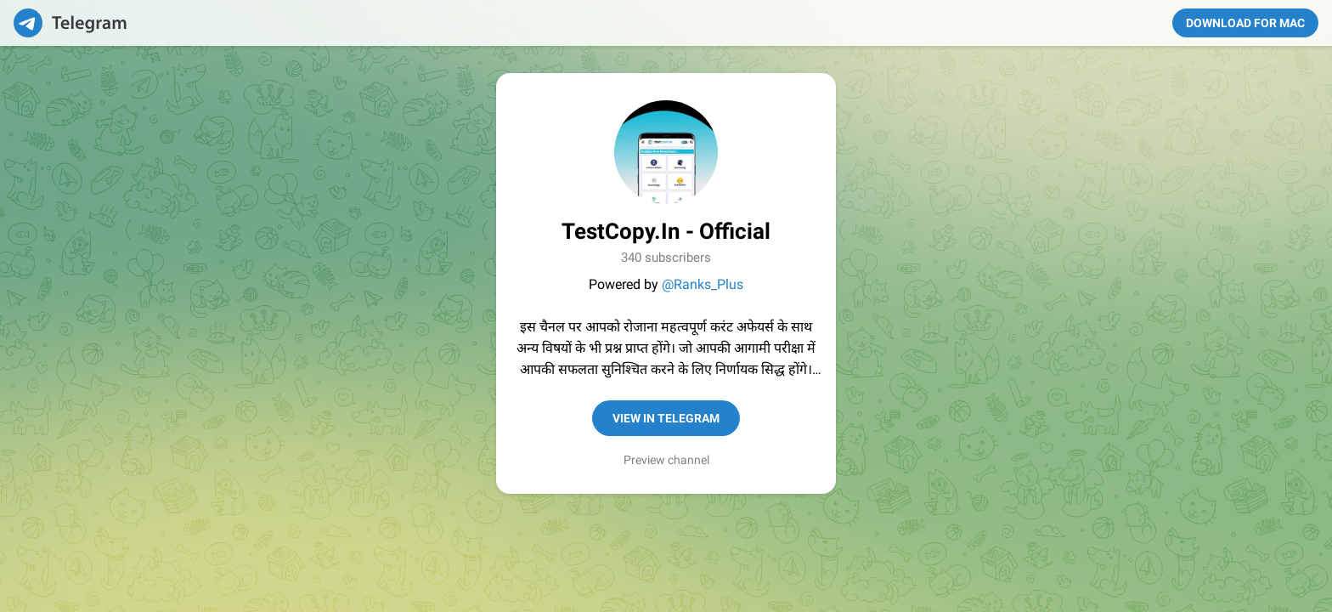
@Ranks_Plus (702, 284)
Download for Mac (1245, 23)
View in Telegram (666, 418)
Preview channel (666, 460)
